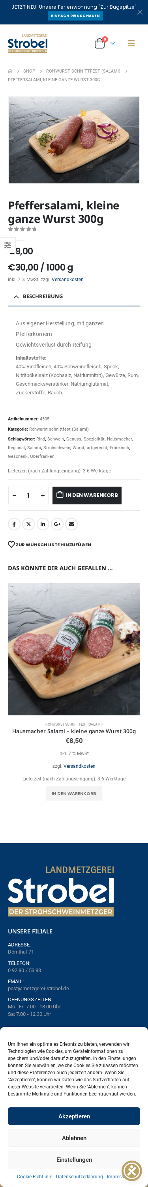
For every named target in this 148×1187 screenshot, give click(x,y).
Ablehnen (74, 1138)
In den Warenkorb (92, 495)
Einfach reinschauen (75, 15)
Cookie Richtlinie (34, 1177)
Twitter (28, 524)
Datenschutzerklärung (79, 1177)
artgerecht (97, 447)
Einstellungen (74, 1159)
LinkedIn (43, 524)
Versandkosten (68, 279)
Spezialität (94, 439)
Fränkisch (119, 447)
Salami (34, 447)
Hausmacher (119, 439)
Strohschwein (56, 447)
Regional (16, 447)
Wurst (78, 447)
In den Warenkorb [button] (74, 793)
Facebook (14, 524)
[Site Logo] (27, 43)
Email (71, 524)
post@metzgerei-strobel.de (38, 988)
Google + (57, 524)
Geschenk (18, 456)
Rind (40, 439)
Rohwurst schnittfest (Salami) (59, 429)
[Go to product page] (74, 649)
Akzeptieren (74, 1116)
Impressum (119, 1177)
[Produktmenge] (28, 495)
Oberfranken (42, 456)
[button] (131, 43)
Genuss (73, 439)
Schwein (55, 439)
